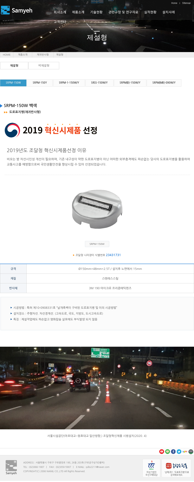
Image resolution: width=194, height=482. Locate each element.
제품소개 (23, 54)
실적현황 (150, 11)
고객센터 (60, 21)
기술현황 (96, 11)
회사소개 (60, 11)
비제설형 (43, 65)
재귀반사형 (43, 54)
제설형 (14, 65)
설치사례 (168, 11)
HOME (7, 54)
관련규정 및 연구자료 (123, 11)
